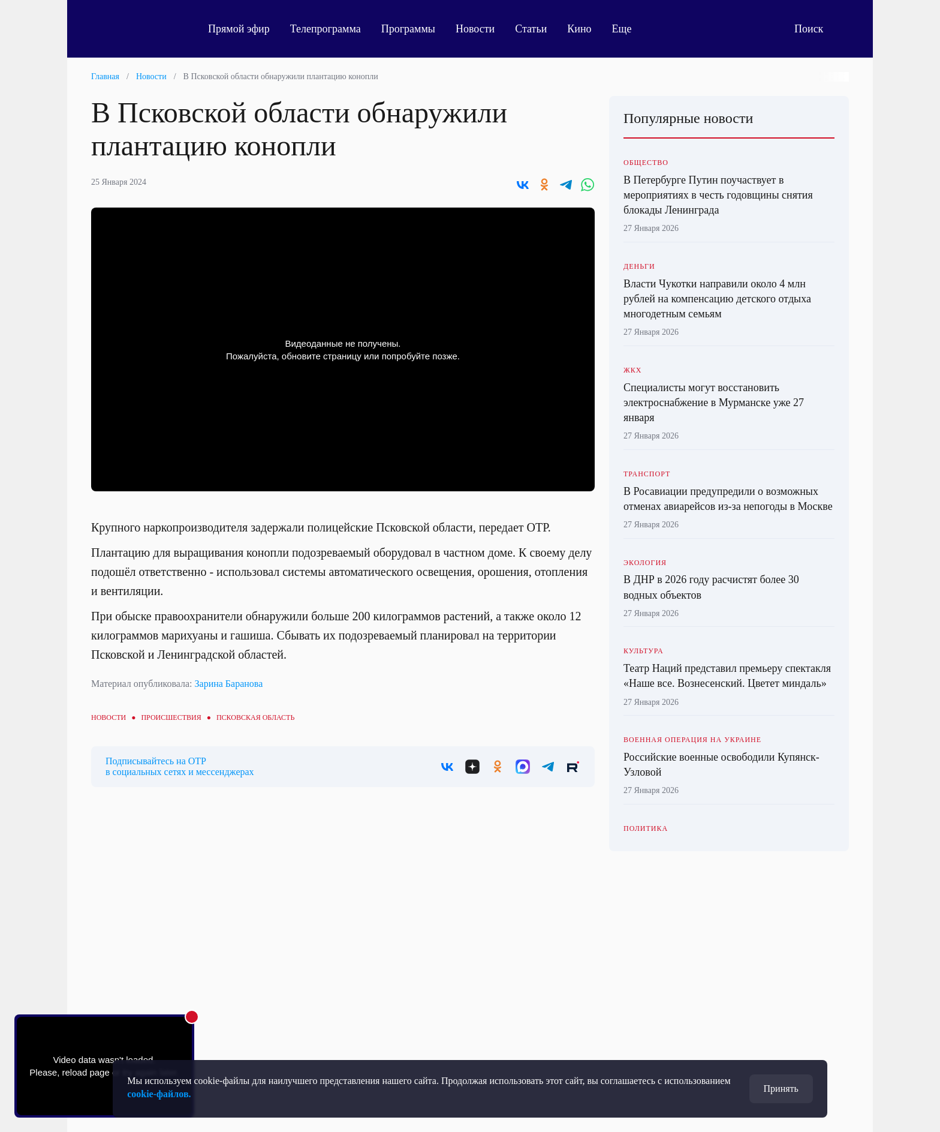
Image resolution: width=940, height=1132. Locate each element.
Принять (781, 1088)
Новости (475, 29)
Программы (408, 29)
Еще (628, 29)
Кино (579, 29)
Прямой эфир (239, 29)
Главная (105, 76)
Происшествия (171, 717)
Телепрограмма (325, 29)
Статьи (531, 29)
